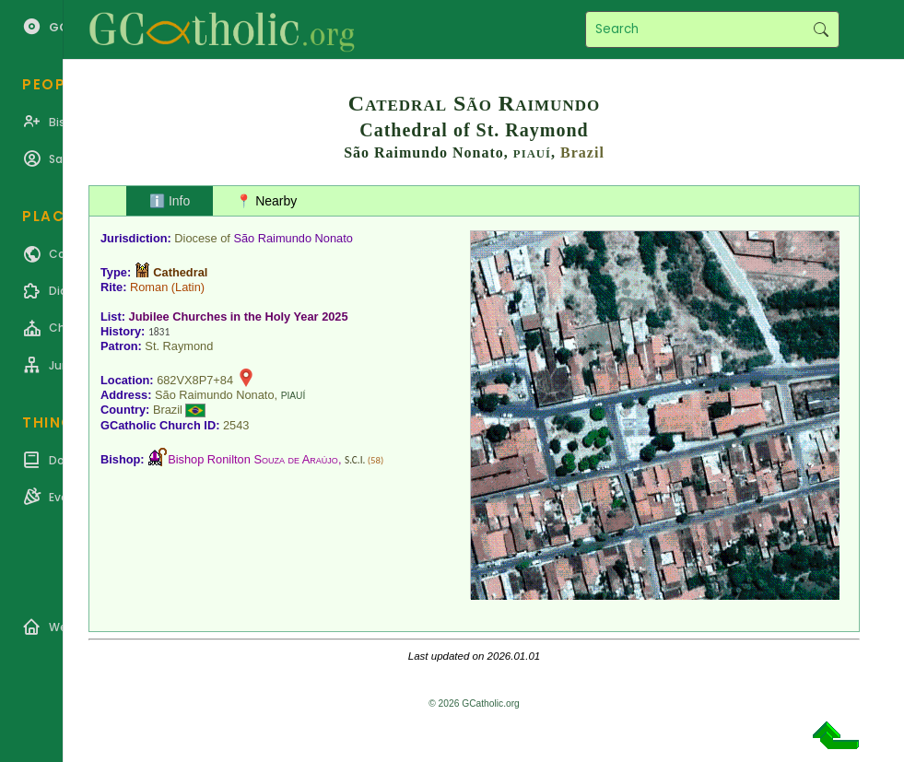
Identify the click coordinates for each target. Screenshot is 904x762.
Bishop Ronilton (253, 459)
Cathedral (180, 272)
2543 (236, 425)
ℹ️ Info (169, 200)
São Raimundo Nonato (292, 238)
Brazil (582, 152)
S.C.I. (355, 459)
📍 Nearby (266, 200)
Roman (149, 287)
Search (820, 29)
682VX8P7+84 (195, 380)
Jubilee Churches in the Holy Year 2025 (238, 316)
